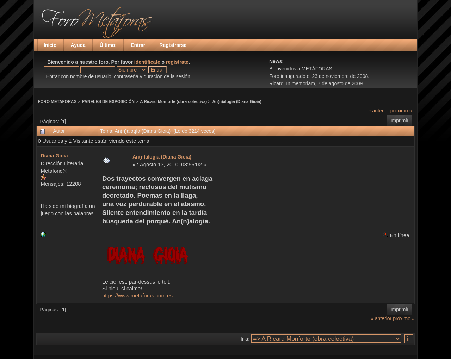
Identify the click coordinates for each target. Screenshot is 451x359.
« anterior (378, 110)
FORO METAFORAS (57, 101)
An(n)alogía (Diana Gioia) (236, 101)
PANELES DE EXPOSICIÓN (108, 101)
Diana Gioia (54, 156)
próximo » (401, 110)
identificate (147, 62)
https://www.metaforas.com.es (137, 295)
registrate (177, 62)
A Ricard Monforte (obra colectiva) (173, 101)
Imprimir (400, 120)
